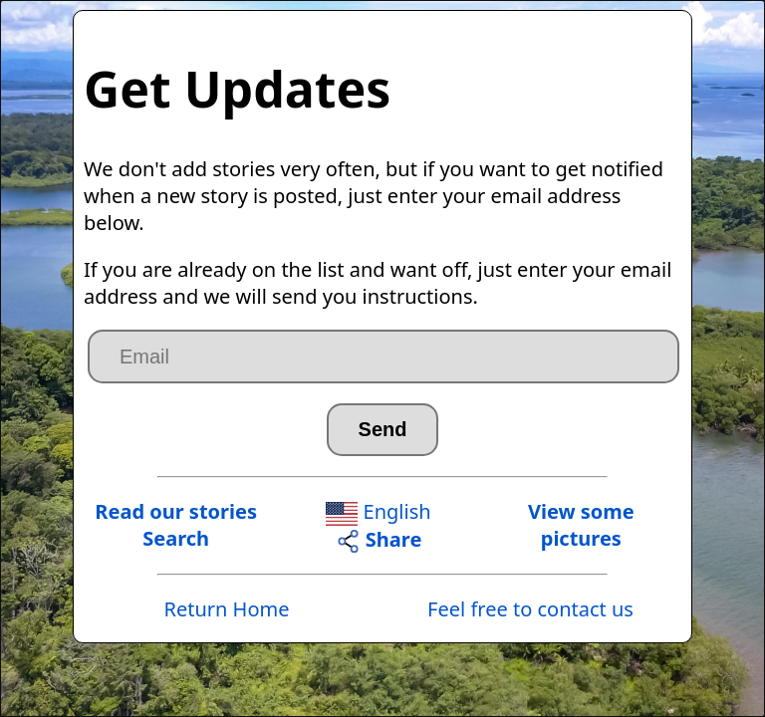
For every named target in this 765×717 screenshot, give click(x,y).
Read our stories (176, 511)
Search (175, 538)
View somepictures (581, 525)
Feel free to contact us (530, 609)
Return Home (226, 609)
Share (379, 539)
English (378, 511)
